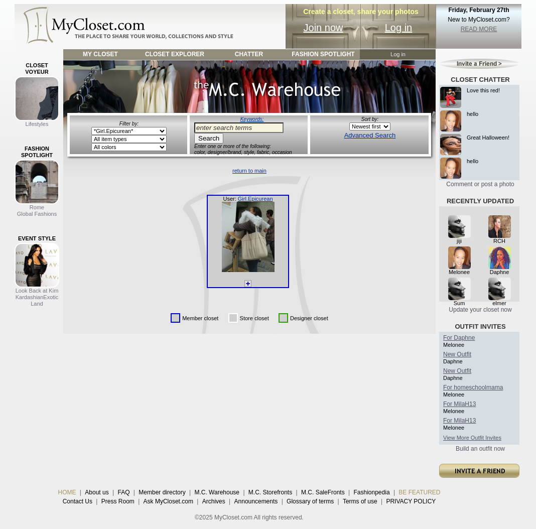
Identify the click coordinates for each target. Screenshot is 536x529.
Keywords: (252, 119)
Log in (399, 27)
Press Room (118, 501)
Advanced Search (370, 135)
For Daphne (459, 337)
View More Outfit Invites (472, 438)
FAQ (123, 492)
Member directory (162, 492)
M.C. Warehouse (216, 492)
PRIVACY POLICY (411, 501)
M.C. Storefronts (270, 492)
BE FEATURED (419, 492)
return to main (249, 171)
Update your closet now (480, 309)
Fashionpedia (372, 492)
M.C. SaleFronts (323, 492)
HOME (67, 492)
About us (96, 492)
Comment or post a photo (480, 184)
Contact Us (77, 501)
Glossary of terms (310, 501)
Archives (213, 501)
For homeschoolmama (473, 387)
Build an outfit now (480, 448)
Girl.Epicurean (255, 199)
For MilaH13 (459, 404)
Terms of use (360, 501)
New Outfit (457, 354)
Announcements (256, 501)
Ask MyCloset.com (168, 501)
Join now (323, 27)
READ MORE (479, 29)
